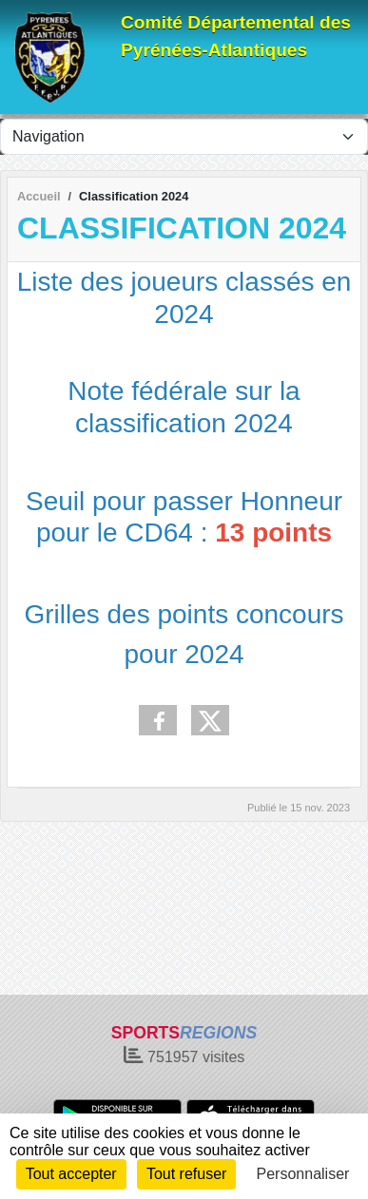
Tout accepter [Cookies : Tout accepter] (71, 1174)
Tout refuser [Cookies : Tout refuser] (186, 1174)
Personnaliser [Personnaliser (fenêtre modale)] (303, 1174)
